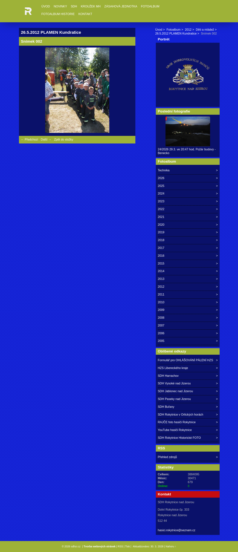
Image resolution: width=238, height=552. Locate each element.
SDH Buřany (166, 406)
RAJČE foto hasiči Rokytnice (177, 422)
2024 (161, 193)
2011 (161, 294)
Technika (163, 170)
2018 (161, 240)
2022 (161, 209)
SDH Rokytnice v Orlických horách (180, 414)
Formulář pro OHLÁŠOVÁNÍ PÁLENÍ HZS (185, 360)
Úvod (45, 6)
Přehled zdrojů (167, 457)
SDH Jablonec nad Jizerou (175, 391)
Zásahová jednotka (120, 6)
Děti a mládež (205, 29)
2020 (161, 224)
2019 (161, 232)
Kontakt (85, 14)
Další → (46, 139)
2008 (161, 317)
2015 (161, 263)
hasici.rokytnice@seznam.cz (176, 530)
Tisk (127, 546)
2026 (161, 178)
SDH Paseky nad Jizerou (174, 399)
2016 (161, 255)
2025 (161, 185)
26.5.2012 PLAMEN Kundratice (176, 33)
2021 (161, 216)
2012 (188, 29)
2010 (161, 302)
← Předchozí (29, 139)
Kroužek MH (91, 6)
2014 (161, 271)
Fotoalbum (150, 6)
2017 (161, 247)
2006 (161, 333)
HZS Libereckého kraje (173, 368)
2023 (161, 201)
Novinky (60, 6)
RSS (120, 546)
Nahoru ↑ (171, 546)
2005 (161, 340)
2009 (161, 309)
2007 (161, 325)
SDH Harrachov (168, 375)
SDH (74, 6)
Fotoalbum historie (58, 14)
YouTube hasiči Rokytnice (175, 430)
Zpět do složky (63, 139)
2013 (161, 278)
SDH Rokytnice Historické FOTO (179, 437)
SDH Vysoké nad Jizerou (174, 383)
